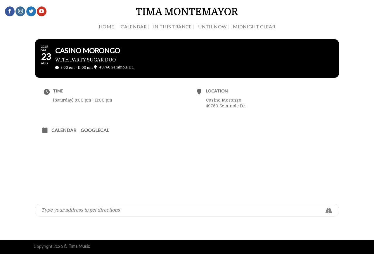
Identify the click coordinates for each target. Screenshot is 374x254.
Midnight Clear (254, 26)
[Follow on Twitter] (31, 11)
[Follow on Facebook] (10, 11)
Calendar (134, 26)
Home (106, 26)
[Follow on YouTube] (41, 11)
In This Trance (172, 26)
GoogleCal (95, 130)
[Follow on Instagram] (20, 11)
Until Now (212, 26)
